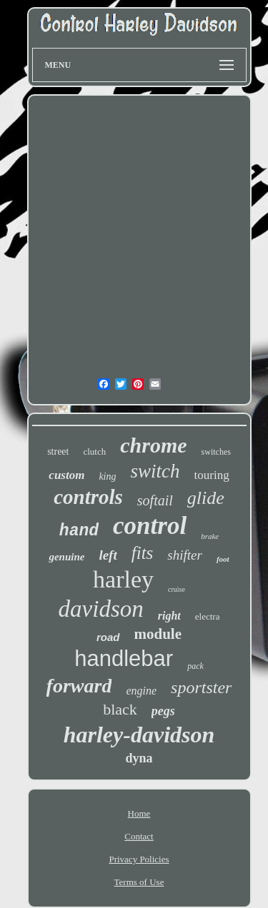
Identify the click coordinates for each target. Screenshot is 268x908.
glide (205, 498)
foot (223, 559)
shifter (184, 555)
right (169, 616)
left (107, 555)
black (120, 709)
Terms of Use (139, 882)
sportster (201, 687)
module (158, 633)
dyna (138, 758)
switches (216, 452)
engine (141, 691)
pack (195, 666)
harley (123, 579)
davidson (101, 609)
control (150, 526)
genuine (66, 557)
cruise (176, 589)
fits (142, 553)
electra (207, 616)
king (107, 476)
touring (211, 475)
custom (66, 475)
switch (155, 471)
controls (88, 496)
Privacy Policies (139, 859)
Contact (138, 836)
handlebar (123, 658)
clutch (94, 451)
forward (79, 686)
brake (210, 536)
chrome (153, 445)
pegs (163, 711)
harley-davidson (139, 734)
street (58, 451)
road (108, 637)
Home (139, 813)
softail (155, 500)
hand (79, 531)
